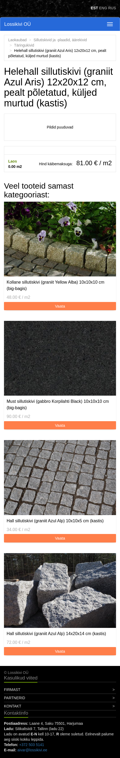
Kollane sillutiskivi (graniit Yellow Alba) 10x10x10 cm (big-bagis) (55, 285)
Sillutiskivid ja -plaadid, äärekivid (60, 40)
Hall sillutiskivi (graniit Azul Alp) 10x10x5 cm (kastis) (55, 521)
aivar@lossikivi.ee (32, 750)
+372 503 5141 (31, 745)
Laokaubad (17, 40)
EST (94, 8)
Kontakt (12, 706)
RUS (112, 8)
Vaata (60, 306)
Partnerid (14, 698)
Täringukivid (24, 45)
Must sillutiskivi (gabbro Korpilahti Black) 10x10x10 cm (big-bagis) (58, 404)
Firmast (12, 689)
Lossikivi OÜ (17, 24)
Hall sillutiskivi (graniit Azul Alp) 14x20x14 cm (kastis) (56, 633)
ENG (103, 8)
